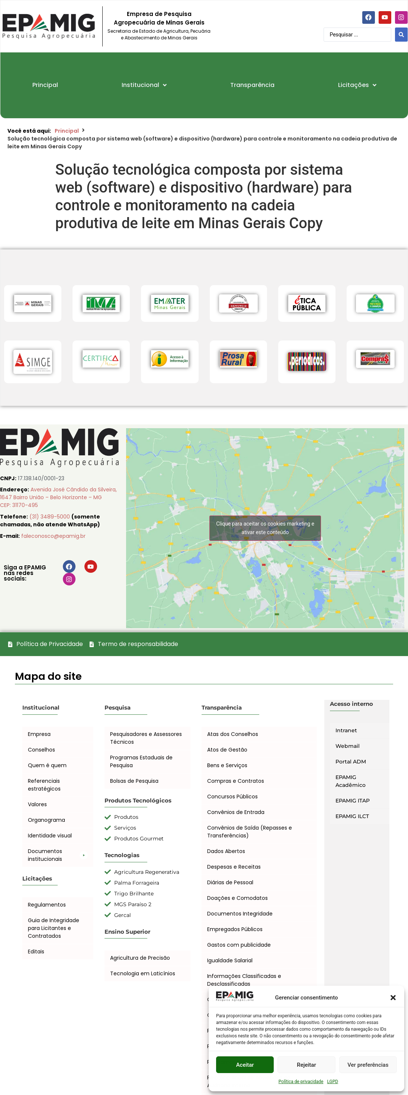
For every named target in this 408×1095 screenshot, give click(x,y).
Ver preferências (367, 1065)
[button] (393, 997)
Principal (67, 131)
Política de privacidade (301, 1081)
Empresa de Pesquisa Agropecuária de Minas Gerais (159, 18)
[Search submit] (401, 35)
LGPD (332, 1081)
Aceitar (245, 1065)
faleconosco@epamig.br (53, 536)
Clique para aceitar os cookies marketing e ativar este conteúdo (265, 528)
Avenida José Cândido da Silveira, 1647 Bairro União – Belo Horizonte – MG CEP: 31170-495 (58, 497)
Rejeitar (306, 1065)
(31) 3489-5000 (50, 516)
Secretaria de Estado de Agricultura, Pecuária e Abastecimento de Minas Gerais (159, 34)
